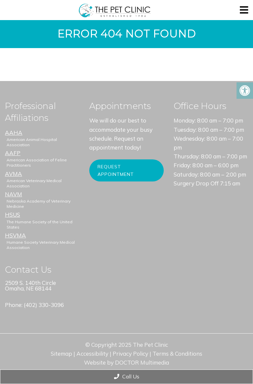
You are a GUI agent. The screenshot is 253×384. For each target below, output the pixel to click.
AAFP (12, 153)
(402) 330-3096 (44, 305)
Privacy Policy (130, 353)
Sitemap (61, 353)
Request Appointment (116, 170)
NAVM (13, 194)
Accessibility (92, 353)
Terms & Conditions (177, 353)
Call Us (126, 376)
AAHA (13, 132)
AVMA (13, 174)
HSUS (12, 214)
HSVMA (15, 235)
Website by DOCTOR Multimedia (126, 362)
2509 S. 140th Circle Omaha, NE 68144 (30, 285)
